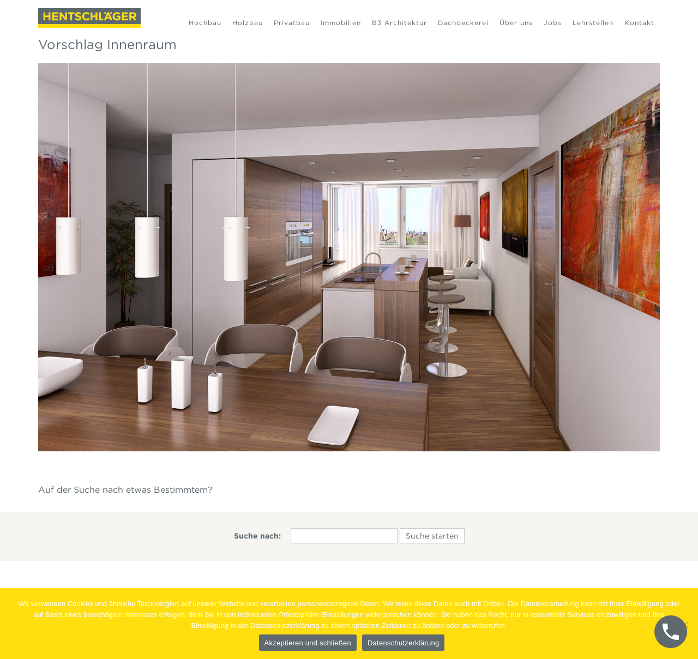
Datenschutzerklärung (403, 643)
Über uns (516, 23)
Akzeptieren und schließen (307, 643)
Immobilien (341, 23)
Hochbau (205, 23)
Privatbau (292, 23)
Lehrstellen (593, 23)
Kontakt (639, 23)
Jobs (553, 23)
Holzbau (247, 23)
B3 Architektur (399, 23)
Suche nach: (257, 535)
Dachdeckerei (463, 23)
